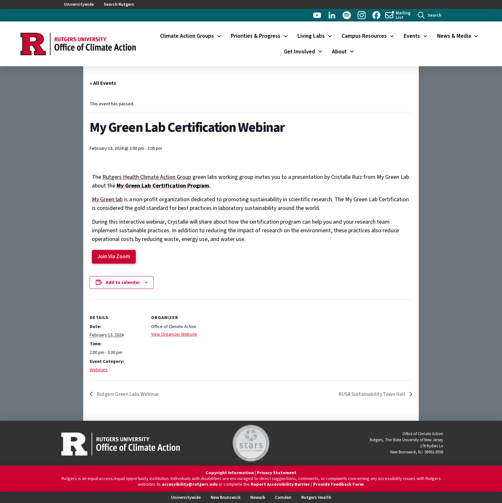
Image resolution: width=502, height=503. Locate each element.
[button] (429, 15)
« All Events (103, 83)
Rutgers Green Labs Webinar (127, 394)
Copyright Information (230, 473)
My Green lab (107, 200)
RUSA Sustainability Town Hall (372, 394)
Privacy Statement (276, 473)
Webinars (99, 370)
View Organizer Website (174, 334)
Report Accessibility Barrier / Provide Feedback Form (307, 484)
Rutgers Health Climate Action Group (146, 177)
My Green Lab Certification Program (163, 186)
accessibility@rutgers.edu (190, 484)
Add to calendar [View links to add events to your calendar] (123, 282)
